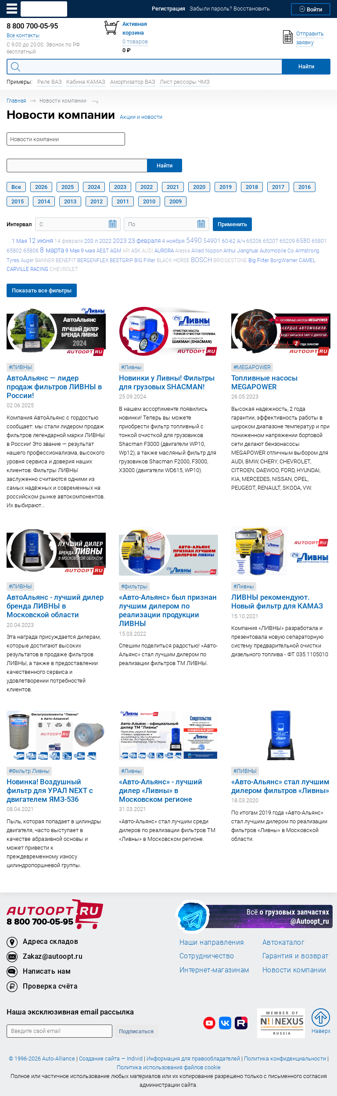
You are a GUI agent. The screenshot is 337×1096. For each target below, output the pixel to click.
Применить (232, 224)
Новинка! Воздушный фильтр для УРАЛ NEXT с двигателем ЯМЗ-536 (50, 790)
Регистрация (168, 8)
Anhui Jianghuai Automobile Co (258, 250)
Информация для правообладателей (193, 1058)
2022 (105, 241)
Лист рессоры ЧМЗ (185, 81)
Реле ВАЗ (49, 81)
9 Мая (72, 250)
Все (16, 187)
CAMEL (307, 260)
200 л (91, 241)
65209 (287, 241)
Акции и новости (141, 117)
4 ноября (173, 241)
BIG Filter (144, 260)
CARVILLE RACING (27, 269)
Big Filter (258, 260)
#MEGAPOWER (252, 367)
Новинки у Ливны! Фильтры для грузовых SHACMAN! (167, 382)
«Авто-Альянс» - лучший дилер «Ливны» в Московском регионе (160, 790)
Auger (27, 260)
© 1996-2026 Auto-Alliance (42, 1058)
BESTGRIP (121, 260)
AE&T (103, 250)
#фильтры (134, 586)
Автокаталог (283, 942)
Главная (16, 100)
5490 (194, 240)
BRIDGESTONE (230, 260)
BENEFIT (66, 260)
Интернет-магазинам (214, 970)
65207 (270, 241)
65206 (254, 241)
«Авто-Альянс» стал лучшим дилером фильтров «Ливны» (280, 786)
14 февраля (68, 241)
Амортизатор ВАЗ (132, 81)
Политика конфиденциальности (285, 1058)
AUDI (147, 250)
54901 (212, 241)
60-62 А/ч (233, 241)
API (126, 250)
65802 (14, 250)
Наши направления (211, 942)
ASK (135, 250)
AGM (115, 250)
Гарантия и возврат (295, 956)
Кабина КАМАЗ (85, 81)
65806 (31, 250)
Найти (164, 165)
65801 (319, 241)
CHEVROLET (64, 269)
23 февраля (144, 241)
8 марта (52, 250)
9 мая (88, 250)
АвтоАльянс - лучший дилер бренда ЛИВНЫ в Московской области (55, 606)
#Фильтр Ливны (29, 771)
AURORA (164, 250)
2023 (120, 241)
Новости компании (294, 970)
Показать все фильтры (42, 290)
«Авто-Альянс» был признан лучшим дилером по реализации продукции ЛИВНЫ (168, 610)
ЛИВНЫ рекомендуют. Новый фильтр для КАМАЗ (277, 601)
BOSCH (201, 259)
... (9, 241)
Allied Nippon (206, 250)
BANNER (44, 260)
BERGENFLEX (92, 260)
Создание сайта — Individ (111, 1058)
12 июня (41, 240)
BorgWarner (284, 260)
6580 (303, 241)
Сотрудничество (206, 956)
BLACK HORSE (173, 260)
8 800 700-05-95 (40, 922)
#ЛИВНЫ (20, 367)
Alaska (182, 250)
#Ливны (131, 367)
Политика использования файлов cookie (169, 1067)
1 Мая (19, 241)
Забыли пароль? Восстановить (230, 8)
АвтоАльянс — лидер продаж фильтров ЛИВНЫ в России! (54, 387)
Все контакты (23, 35)
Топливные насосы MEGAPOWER (264, 382)
